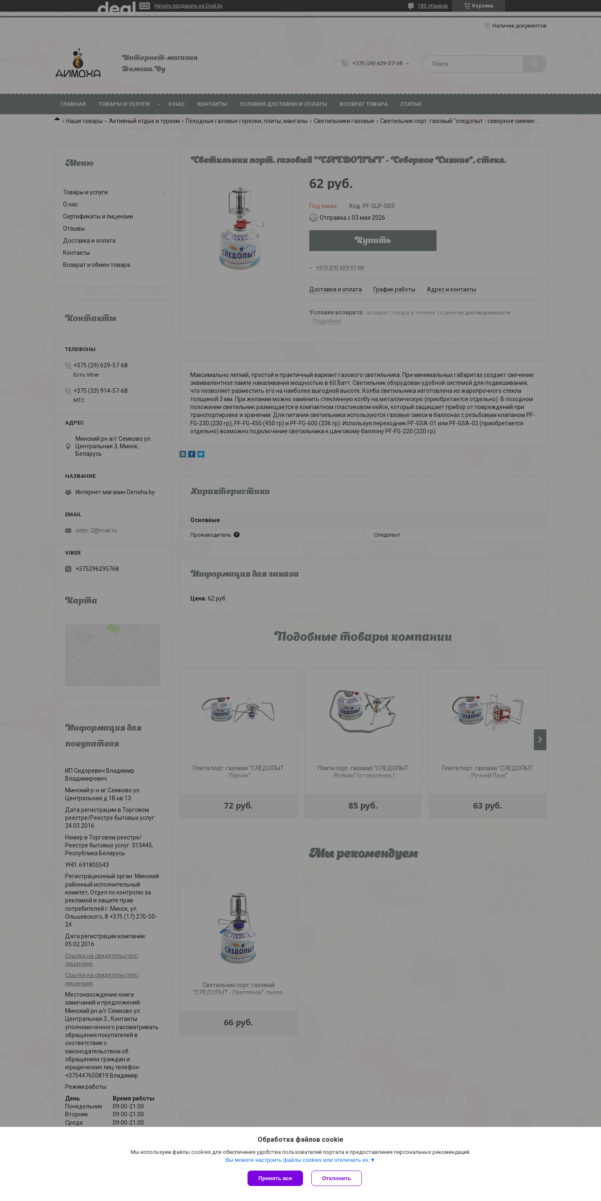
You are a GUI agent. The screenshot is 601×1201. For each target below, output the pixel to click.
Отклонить (336, 1178)
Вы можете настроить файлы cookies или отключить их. (297, 1160)
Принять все (275, 1178)
